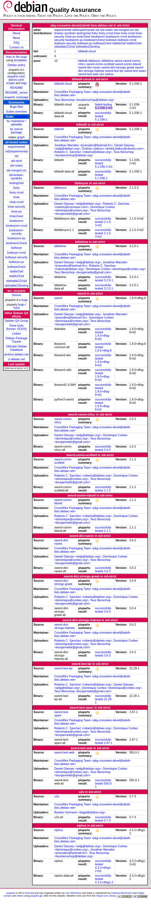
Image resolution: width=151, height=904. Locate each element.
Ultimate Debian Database (16, 348)
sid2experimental (16, 151)
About (16, 33)
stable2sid (16, 271)
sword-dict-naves (89, 67)
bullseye (16, 247)
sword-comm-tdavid (128, 64)
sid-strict (21, 116)
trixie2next (16, 216)
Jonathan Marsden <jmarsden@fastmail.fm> (83, 145)
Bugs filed (16, 106)
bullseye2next (16, 266)
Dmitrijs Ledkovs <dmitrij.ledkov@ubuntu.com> (113, 148)
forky (16, 187)
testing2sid (16, 183)
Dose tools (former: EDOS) (16, 327)
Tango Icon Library (106, 895)
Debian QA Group (16, 320)
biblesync (94, 60)
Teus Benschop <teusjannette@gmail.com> (82, 212)
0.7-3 (107, 820)
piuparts (11, 893)
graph (21, 137)
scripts (10, 83)
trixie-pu (16, 211)
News (16, 37)
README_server (16, 92)
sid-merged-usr (17, 170)
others (20, 895)
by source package (16, 130)
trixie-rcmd (16, 202)
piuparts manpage (16, 97)
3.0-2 (107, 571)
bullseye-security (16, 257)
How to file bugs (16, 56)
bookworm (16, 220)
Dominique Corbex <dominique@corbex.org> (84, 208)
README (16, 87)
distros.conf (16, 79)
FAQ (17, 42)
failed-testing (103, 104)
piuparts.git (36, 895)
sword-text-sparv (135, 70)
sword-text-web (88, 74)
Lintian (16, 333)
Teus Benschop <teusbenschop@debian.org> (84, 99)
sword (118, 60)
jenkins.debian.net (16, 354)
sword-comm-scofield (100, 64)
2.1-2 (107, 490)
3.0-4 (107, 611)
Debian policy (16, 65)
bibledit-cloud (87, 51)
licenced (29, 893)
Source (16, 295)
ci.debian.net (16, 359)
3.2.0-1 (108, 280)
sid (16, 156)
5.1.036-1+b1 (104, 107)
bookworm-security (16, 232)
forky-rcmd (16, 192)
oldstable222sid (16, 280)
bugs (24, 299)
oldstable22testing (16, 285)
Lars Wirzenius (73, 893)
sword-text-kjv (114, 70)
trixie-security (16, 206)
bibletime (107, 60)
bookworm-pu (16, 238)
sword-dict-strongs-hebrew (64, 626)
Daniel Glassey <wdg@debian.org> (77, 203)
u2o (101, 74)
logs (24, 83)
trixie (16, 197)
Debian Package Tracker (16, 340)
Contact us (16, 47)
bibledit (83, 60)
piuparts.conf (16, 76)
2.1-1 (107, 530)
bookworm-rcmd (16, 225)
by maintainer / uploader (16, 122)
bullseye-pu (16, 261)
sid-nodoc (16, 165)
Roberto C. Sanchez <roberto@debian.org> (83, 152)
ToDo (16, 307)
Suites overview (16, 111)
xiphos (109, 74)
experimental (16, 146)
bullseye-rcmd (16, 252)
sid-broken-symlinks (16, 176)
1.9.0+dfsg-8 (103, 350)
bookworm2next (16, 243)
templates (20, 60)
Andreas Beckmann (121, 893)
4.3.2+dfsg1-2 (104, 882)
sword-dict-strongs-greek (117, 67)
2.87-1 (108, 743)
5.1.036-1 (101, 119)
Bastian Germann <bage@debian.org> (79, 812)
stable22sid (16, 276)
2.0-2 (107, 449)
